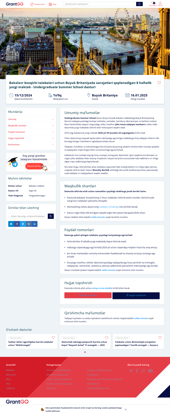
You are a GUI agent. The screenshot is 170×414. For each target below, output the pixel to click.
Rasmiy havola (87, 294)
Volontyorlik (93, 381)
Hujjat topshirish (31, 137)
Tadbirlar (10, 386)
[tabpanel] (31, 339)
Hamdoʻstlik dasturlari (98, 386)
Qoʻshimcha (31, 143)
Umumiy (31, 118)
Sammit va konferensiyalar (59, 381)
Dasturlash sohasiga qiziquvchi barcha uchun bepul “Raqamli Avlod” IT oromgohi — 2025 (84, 342)
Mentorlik (11, 372)
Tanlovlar (51, 386)
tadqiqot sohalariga (109, 205)
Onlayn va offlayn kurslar (99, 368)
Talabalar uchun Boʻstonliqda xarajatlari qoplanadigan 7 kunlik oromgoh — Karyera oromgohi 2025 (136, 342)
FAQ (8, 381)
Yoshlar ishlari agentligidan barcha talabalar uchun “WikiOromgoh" (30, 342)
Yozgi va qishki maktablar (59, 377)
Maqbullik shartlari (31, 124)
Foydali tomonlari (31, 131)
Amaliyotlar (92, 372)
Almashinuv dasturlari (57, 372)
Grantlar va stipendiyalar (58, 368)
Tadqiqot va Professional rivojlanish (105, 377)
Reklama (10, 368)
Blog (8, 377)
